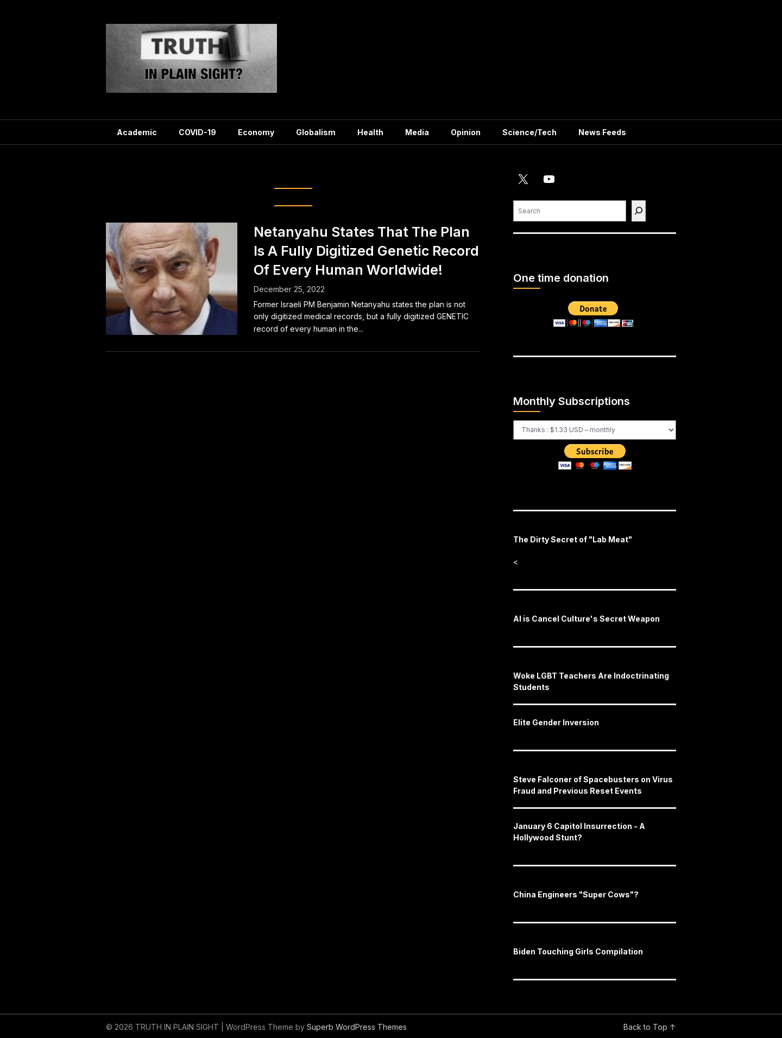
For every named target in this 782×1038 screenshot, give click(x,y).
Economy (256, 132)
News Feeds (602, 132)
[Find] (639, 210)
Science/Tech (529, 132)
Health (370, 132)
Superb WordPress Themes (357, 1026)
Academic (137, 132)
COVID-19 (197, 132)
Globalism (316, 132)
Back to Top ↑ (649, 1026)
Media (417, 132)
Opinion (466, 132)
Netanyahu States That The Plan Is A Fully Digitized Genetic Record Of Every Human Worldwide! (366, 251)
